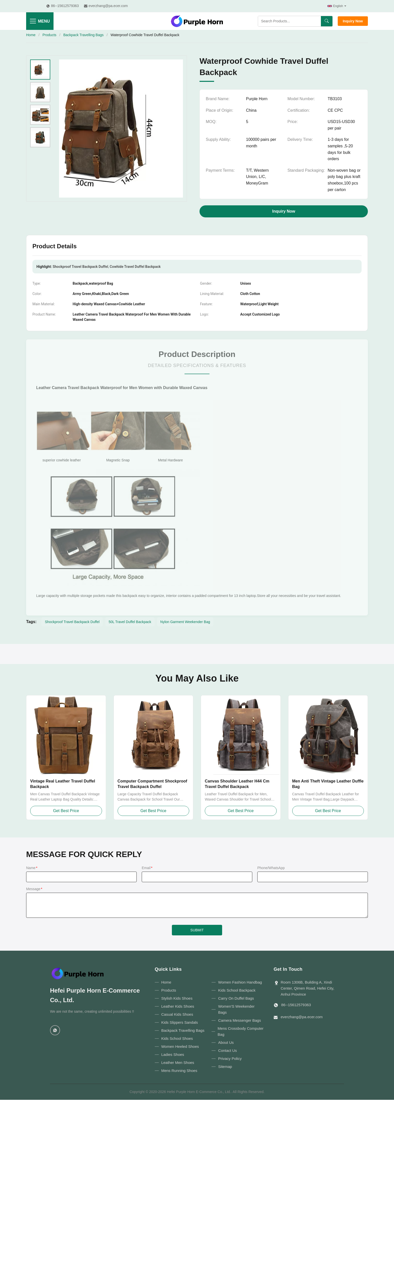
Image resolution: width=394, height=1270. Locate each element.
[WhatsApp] (55, 1030)
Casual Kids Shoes (177, 1014)
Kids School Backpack (236, 990)
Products (49, 35)
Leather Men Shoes (177, 1062)
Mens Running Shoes (179, 1070)
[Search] (326, 21)
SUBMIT (197, 930)
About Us (226, 1042)
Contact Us (227, 1050)
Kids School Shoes (177, 1038)
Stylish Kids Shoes (176, 998)
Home (30, 35)
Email (147, 868)
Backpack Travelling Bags (83, 35)
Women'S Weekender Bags (236, 1009)
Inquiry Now (353, 21)
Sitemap (225, 1066)
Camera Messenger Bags (239, 1020)
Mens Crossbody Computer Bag (241, 1031)
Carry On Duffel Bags (236, 998)
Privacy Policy (229, 1058)
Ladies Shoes (172, 1054)
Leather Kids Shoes (177, 1006)
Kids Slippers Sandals (179, 1022)
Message (34, 889)
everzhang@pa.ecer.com (302, 1017)
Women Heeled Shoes (180, 1046)
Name (31, 868)
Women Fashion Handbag (240, 982)
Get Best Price (66, 811)
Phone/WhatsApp (271, 868)
